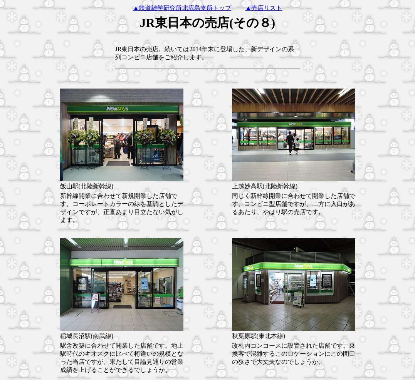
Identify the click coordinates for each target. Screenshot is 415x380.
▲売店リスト (263, 8)
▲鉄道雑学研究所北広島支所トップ (182, 8)
